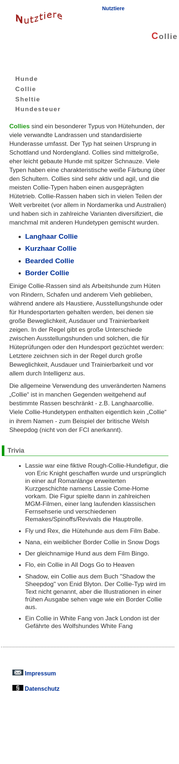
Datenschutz (36, 688)
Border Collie (47, 273)
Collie (20, 89)
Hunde (21, 78)
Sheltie (22, 98)
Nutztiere (113, 8)
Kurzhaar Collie (51, 248)
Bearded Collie (49, 261)
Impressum (34, 673)
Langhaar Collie (51, 236)
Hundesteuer (32, 109)
